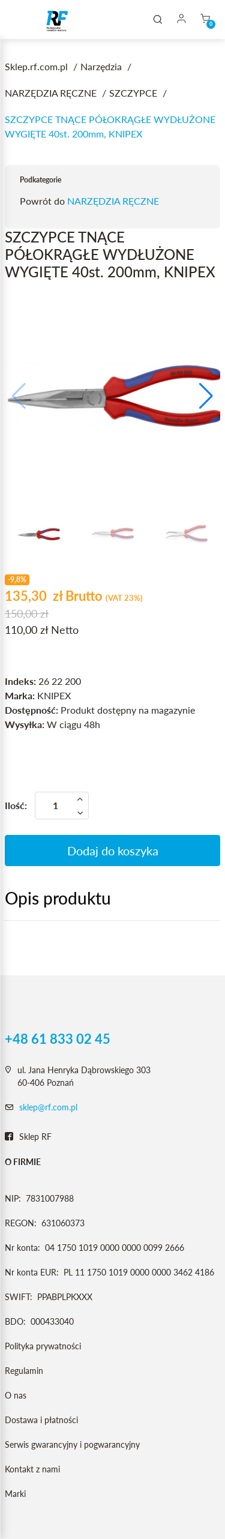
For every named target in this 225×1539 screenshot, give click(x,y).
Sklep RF (28, 1136)
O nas (15, 1395)
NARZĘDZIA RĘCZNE (113, 200)
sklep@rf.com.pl (48, 1107)
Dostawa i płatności (41, 1420)
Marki (15, 1494)
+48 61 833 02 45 (57, 1039)
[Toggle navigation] (26, 19)
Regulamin (24, 1371)
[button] (206, 396)
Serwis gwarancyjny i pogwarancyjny (72, 1444)
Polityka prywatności (43, 1346)
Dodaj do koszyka (112, 850)
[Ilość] (62, 805)
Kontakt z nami (32, 1469)
